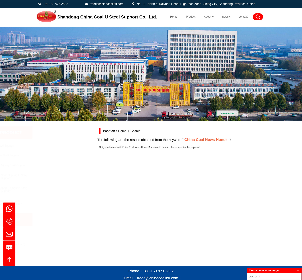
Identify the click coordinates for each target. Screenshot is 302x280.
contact (243, 16)
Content (254, 277)
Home (174, 16)
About (209, 16)
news (226, 16)
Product (190, 16)
